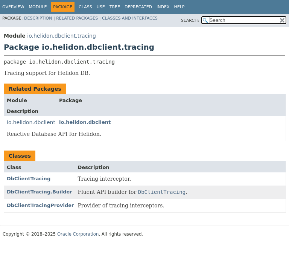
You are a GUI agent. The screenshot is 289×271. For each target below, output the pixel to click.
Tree (115, 7)
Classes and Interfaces (130, 18)
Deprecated (138, 7)
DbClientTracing (28, 178)
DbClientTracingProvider (40, 205)
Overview (13, 7)
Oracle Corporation (78, 234)
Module (38, 7)
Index (163, 7)
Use (101, 7)
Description (38, 18)
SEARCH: (190, 20)
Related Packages (77, 18)
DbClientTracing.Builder (39, 192)
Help (179, 7)
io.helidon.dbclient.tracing (61, 36)
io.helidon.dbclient (31, 122)
